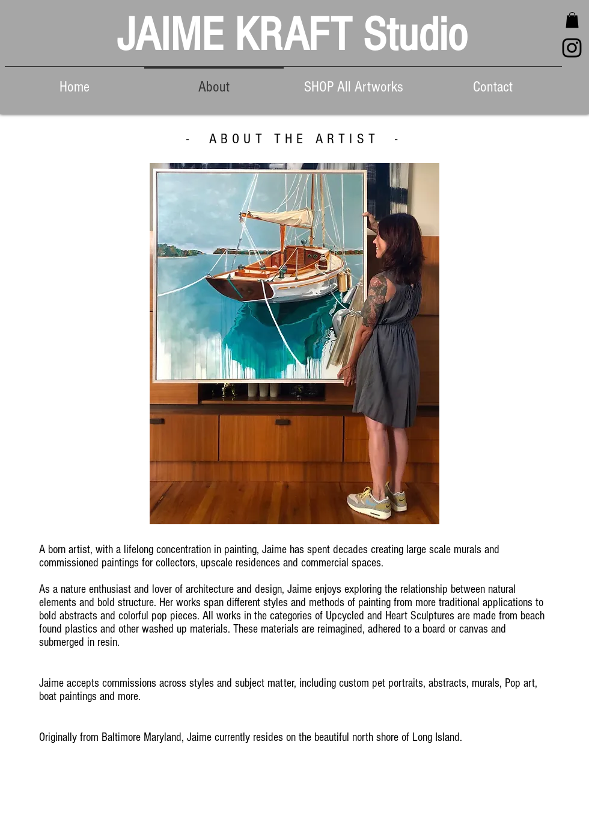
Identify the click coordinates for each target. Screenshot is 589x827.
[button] (572, 20)
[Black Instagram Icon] (572, 48)
